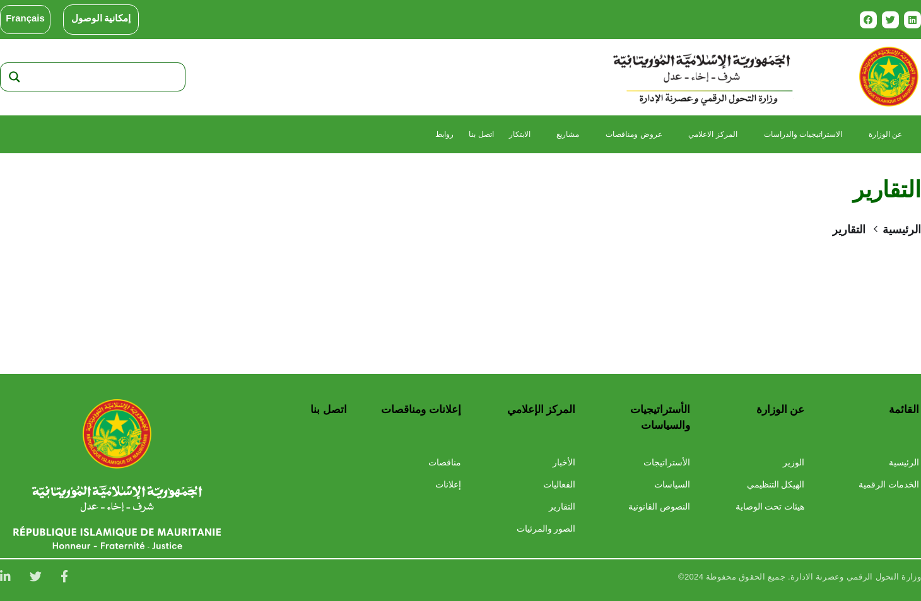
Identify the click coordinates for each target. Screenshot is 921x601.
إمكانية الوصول (101, 18)
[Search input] (105, 77)
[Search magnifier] (14, 77)
